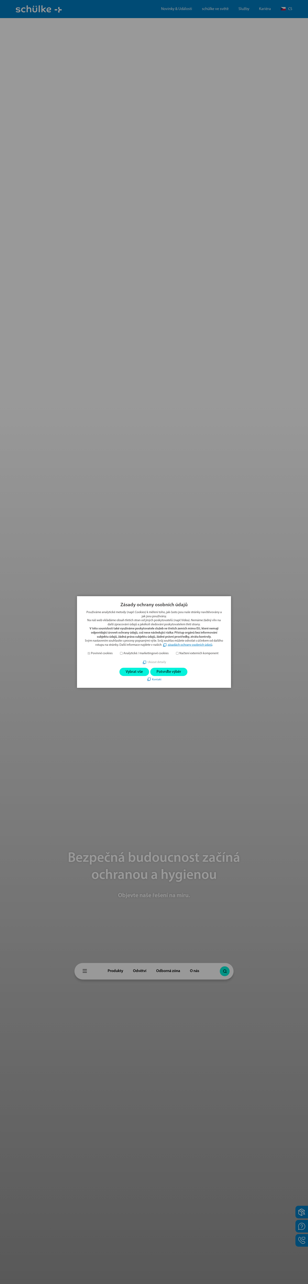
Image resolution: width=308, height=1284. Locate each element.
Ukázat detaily (157, 662)
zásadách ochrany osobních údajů (190, 645)
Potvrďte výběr (169, 672)
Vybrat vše (134, 672)
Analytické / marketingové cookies (146, 653)
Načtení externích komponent (198, 653)
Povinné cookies (102, 653)
